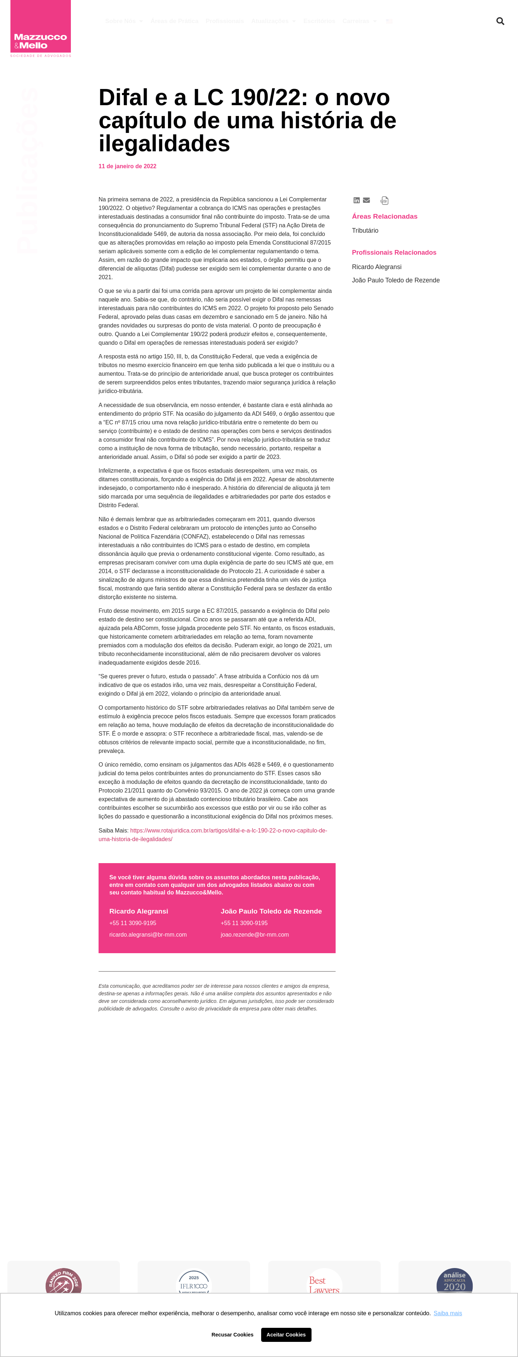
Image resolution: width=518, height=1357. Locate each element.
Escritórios (319, 21)
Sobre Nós (124, 21)
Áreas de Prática (174, 21)
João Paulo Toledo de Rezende (396, 280)
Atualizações (273, 21)
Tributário (365, 230)
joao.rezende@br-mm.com (255, 935)
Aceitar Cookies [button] (286, 1335)
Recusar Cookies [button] (233, 1335)
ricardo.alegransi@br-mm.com (148, 935)
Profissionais (225, 21)
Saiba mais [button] (448, 1313)
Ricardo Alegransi (376, 267)
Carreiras (359, 21)
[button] (500, 21)
